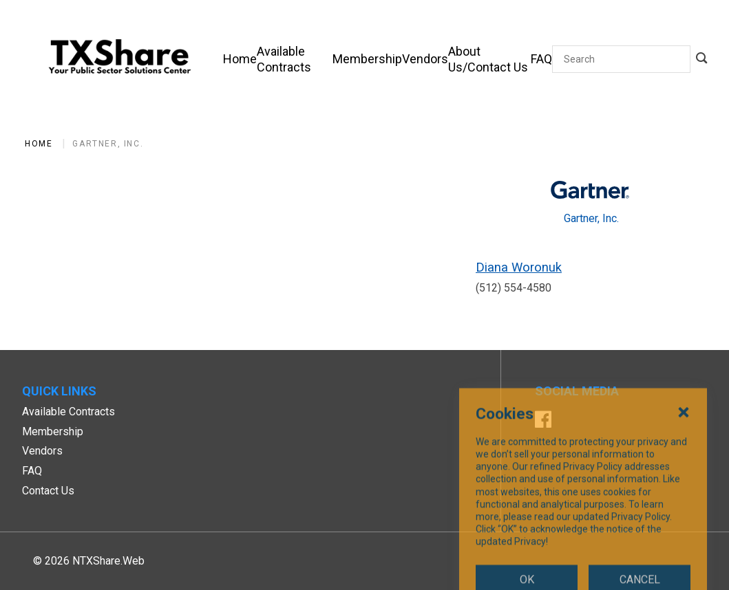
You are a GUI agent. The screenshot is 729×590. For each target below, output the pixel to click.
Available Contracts (68, 411)
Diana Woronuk (519, 267)
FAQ (32, 470)
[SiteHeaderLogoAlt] (120, 59)
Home (38, 144)
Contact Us (48, 490)
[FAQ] (541, 59)
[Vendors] (425, 59)
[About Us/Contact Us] (489, 59)
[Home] (240, 59)
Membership (52, 431)
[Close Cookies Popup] (683, 492)
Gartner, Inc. (107, 144)
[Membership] (367, 59)
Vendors (42, 450)
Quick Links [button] (59, 391)
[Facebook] (543, 421)
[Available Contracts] (294, 59)
